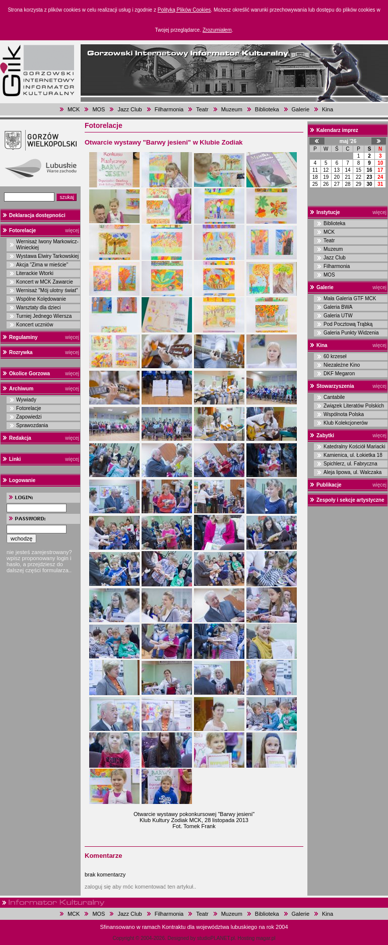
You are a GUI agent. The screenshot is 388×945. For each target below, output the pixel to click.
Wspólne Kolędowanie (41, 299)
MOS (98, 109)
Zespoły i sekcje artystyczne (350, 500)
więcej (72, 230)
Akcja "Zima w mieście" (42, 264)
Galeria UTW (338, 315)
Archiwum (21, 388)
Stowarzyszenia (335, 386)
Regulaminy (23, 337)
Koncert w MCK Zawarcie (44, 282)
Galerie (300, 109)
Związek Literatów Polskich (354, 406)
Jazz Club (129, 109)
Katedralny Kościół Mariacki (354, 446)
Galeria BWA (338, 307)
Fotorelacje (22, 230)
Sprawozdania (32, 425)
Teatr (202, 109)
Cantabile (334, 397)
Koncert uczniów (34, 324)
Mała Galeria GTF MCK (350, 298)
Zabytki (325, 435)
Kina (327, 109)
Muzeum (231, 109)
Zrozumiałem (217, 30)
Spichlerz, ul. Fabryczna (350, 463)
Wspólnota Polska (344, 414)
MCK (74, 109)
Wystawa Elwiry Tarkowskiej (47, 256)
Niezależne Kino (342, 365)
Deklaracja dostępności (37, 215)
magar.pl (265, 938)
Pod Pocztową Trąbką (348, 324)
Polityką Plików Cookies (184, 10)
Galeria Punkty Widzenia (351, 332)
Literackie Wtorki (34, 273)
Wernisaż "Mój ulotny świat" (47, 290)
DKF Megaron (339, 373)
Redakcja (20, 438)
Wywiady (26, 399)
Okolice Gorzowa (29, 373)
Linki (15, 459)
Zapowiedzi (29, 417)
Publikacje (328, 485)
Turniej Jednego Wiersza (44, 316)
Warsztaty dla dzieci (38, 307)
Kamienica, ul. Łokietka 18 (353, 455)
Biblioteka (267, 109)
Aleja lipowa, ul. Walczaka (352, 472)
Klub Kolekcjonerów (346, 423)
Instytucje (328, 212)
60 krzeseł (335, 356)
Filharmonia (169, 109)
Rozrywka (21, 352)
